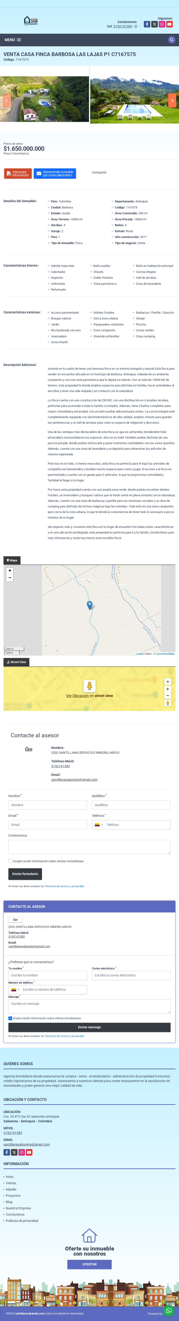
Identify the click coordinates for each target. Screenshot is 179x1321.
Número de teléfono (21, 982)
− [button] (9, 578)
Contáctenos (15, 1214)
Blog (9, 1202)
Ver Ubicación (78, 696)
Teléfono (99, 815)
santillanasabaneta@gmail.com (74, 779)
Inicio (10, 1177)
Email (13, 815)
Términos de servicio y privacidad (64, 886)
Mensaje (14, 997)
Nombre (15, 796)
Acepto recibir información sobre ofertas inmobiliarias (48, 861)
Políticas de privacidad (22, 1221)
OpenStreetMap (165, 653)
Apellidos (99, 796)
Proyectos (13, 1195)
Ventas (11, 1183)
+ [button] (9, 571)
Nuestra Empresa (18, 1208)
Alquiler (11, 1189)
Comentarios (17, 835)
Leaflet (140, 653)
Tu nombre (16, 968)
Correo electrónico (104, 968)
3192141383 (123, 26)
